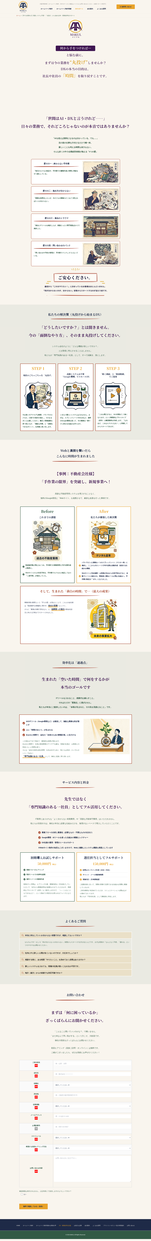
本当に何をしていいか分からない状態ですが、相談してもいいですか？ (53, 935)
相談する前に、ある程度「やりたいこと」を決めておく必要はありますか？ (55, 960)
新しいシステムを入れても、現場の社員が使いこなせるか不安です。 (52, 966)
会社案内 (90, 9)
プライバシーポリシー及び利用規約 (113, 1225)
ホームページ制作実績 (63, 9)
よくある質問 (101, 9)
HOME (18, 1225)
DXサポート (79, 9)
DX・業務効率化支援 (65, 1225)
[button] (76, 935)
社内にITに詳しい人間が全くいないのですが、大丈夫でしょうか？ (51, 953)
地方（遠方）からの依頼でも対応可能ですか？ (43, 973)
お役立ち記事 (78, 1225)
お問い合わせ (131, 1225)
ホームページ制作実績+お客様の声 (46, 1225)
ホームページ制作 (47, 9)
